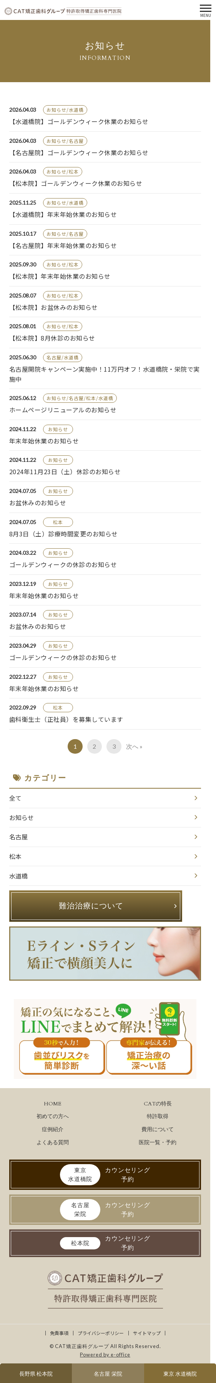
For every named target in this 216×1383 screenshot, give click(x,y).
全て (15, 797)
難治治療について (91, 906)
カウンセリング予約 (105, 1174)
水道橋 (18, 875)
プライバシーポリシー (101, 1333)
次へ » (134, 746)
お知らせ (21, 817)
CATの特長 (158, 1103)
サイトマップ (147, 1333)
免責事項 (59, 1333)
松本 (15, 856)
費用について (157, 1129)
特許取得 (157, 1116)
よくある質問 (53, 1142)
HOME (52, 1103)
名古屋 (18, 836)
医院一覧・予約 (157, 1142)
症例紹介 (52, 1129)
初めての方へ (53, 1116)
